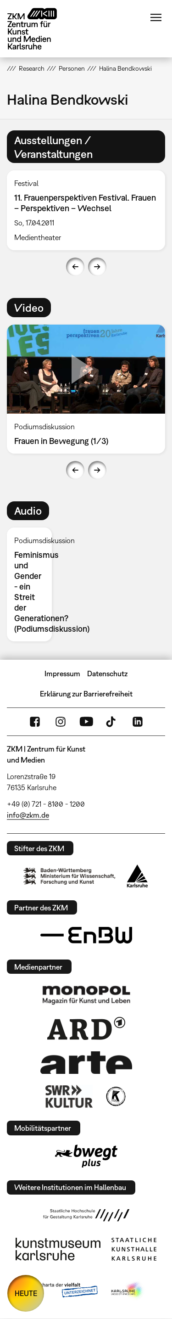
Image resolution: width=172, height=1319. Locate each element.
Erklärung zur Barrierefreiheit (86, 694)
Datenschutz (107, 673)
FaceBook (35, 722)
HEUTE (26, 1293)
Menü (156, 17)
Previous (75, 267)
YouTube (86, 722)
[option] (33, 584)
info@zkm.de (28, 815)
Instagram (60, 722)
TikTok (112, 722)
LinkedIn (137, 722)
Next (97, 267)
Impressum (62, 673)
